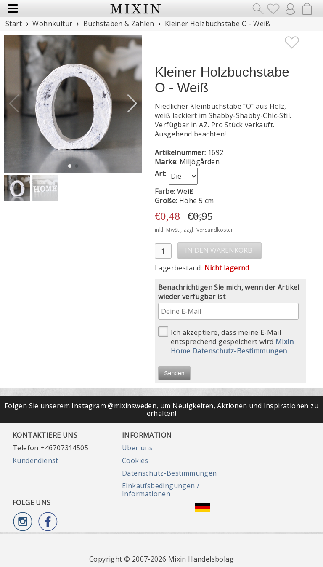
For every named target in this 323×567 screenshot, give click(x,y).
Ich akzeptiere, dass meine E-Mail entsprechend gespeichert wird (226, 341)
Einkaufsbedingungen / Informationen (160, 489)
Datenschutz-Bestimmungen (169, 473)
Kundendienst (35, 460)
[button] (132, 103)
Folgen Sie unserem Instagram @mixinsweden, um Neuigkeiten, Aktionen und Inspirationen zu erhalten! (161, 409)
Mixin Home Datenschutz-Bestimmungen (232, 346)
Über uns (137, 447)
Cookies (135, 460)
